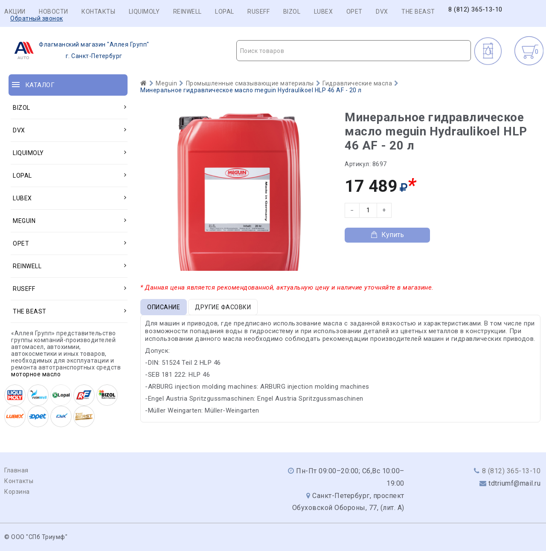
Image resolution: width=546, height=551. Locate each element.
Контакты (98, 11)
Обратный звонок (36, 18)
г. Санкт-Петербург (79, 50)
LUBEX (323, 11)
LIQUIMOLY (144, 11)
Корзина (17, 491)
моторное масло (36, 374)
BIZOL (292, 11)
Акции (15, 11)
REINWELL (187, 11)
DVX (382, 11)
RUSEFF (258, 11)
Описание (163, 307)
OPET (354, 11)
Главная (16, 470)
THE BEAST (418, 11)
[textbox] (354, 51)
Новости (53, 11)
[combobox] (353, 50)
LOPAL (224, 11)
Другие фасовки (223, 307)
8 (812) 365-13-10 (475, 9)
